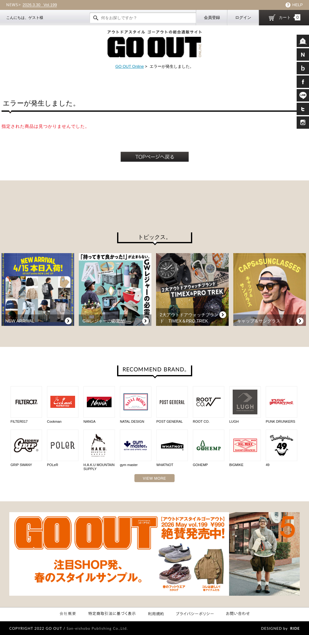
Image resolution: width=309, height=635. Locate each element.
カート (289, 17)
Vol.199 (40, 5)
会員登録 (212, 17)
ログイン (243, 17)
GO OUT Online (129, 66)
